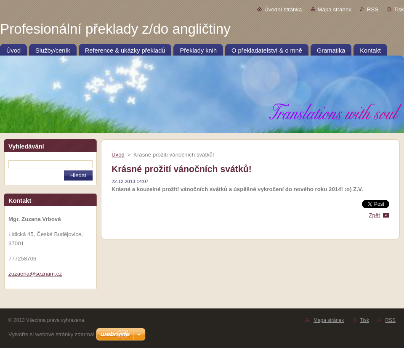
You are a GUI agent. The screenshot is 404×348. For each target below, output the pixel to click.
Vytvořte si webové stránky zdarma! (51, 334)
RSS (372, 9)
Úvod (118, 154)
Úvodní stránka (283, 9)
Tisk (399, 9)
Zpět (374, 215)
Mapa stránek (334, 9)
